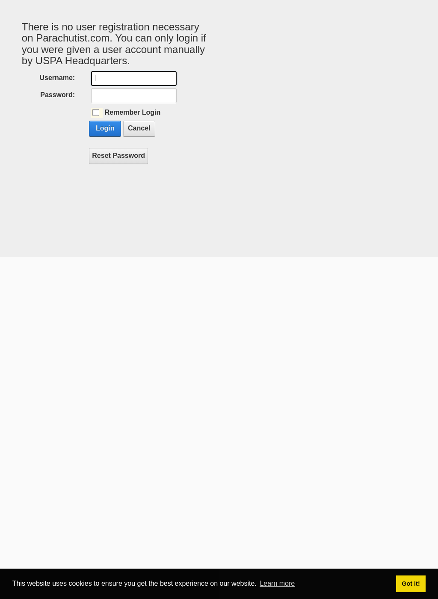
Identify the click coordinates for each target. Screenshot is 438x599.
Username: (57, 77)
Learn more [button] (277, 583)
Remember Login (133, 112)
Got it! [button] (411, 583)
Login (105, 128)
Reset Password (118, 155)
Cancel (139, 128)
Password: (57, 94)
